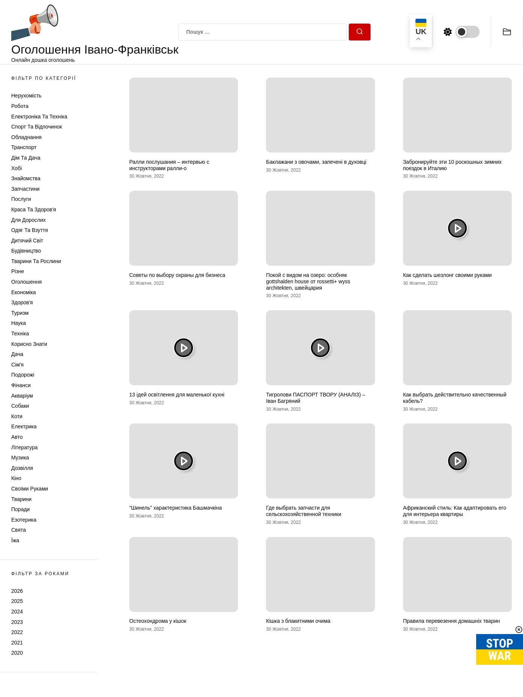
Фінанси (21, 385)
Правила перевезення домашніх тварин (451, 621)
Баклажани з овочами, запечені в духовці (316, 162)
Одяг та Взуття (29, 230)
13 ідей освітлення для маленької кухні (176, 395)
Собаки (20, 406)
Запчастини (25, 189)
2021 (17, 643)
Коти (16, 416)
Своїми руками (29, 489)
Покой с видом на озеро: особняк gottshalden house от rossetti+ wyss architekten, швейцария (308, 281)
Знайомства (25, 178)
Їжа (15, 540)
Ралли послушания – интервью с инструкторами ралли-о (169, 165)
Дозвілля (22, 468)
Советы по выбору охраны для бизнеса (177, 275)
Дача (17, 354)
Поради (20, 509)
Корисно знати (29, 344)
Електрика (24, 426)
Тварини (21, 499)
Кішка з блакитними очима (298, 621)
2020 (17, 653)
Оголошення (26, 282)
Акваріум (22, 396)
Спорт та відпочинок (36, 127)
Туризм (19, 313)
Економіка (23, 292)
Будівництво (26, 251)
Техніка (20, 334)
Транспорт (23, 147)
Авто (17, 437)
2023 (17, 622)
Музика (20, 458)
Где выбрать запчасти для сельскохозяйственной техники (303, 511)
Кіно (16, 478)
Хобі (16, 168)
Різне (17, 271)
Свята (18, 530)
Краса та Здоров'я (33, 209)
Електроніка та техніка (39, 117)
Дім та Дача (25, 158)
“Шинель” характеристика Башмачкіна (175, 508)
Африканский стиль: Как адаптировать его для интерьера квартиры (455, 511)
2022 (17, 632)
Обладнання (26, 137)
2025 (17, 601)
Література (24, 447)
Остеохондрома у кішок (157, 621)
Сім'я (17, 365)
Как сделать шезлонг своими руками (447, 275)
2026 (17, 591)
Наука (18, 323)
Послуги (21, 199)
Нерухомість (26, 96)
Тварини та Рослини (36, 261)
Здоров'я (22, 302)
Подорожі (22, 375)
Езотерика (23, 520)
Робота (19, 106)
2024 (17, 612)
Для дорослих (28, 220)
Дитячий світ (27, 241)
